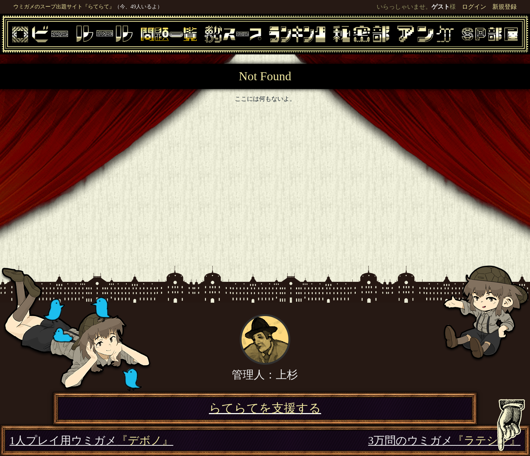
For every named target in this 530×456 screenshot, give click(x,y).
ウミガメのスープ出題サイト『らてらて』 (64, 6)
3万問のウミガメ (444, 440)
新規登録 (504, 6)
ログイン (474, 6)
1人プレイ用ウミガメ (91, 440)
